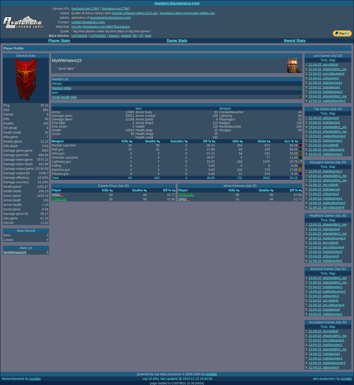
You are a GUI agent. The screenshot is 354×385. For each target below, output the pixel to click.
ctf (141, 36)
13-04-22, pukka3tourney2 (327, 101)
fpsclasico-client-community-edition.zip (187, 13)
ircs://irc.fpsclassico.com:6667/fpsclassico (101, 26)
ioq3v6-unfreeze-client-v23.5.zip (135, 13)
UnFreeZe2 (98, 36)
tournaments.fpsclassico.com (110, 17)
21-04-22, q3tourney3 (324, 78)
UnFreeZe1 (80, 36)
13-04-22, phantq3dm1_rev (328, 96)
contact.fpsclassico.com (88, 22)
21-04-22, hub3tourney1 (325, 83)
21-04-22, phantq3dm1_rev (328, 69)
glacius (114, 36)
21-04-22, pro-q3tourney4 (327, 73)
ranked (126, 36)
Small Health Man (64, 97)
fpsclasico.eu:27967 (116, 8)
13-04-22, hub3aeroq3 (324, 87)
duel (148, 36)
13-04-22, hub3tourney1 (325, 92)
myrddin (211, 374)
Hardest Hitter (61, 88)
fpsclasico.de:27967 (86, 8)
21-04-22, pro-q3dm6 (323, 64)
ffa (135, 36)
